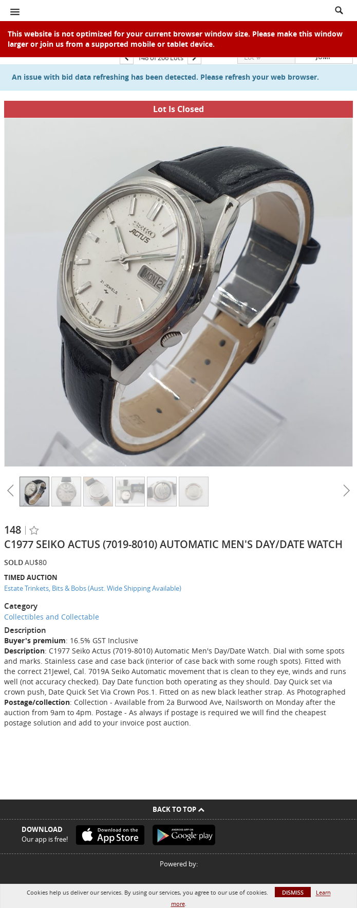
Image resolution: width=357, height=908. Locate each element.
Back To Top (178, 809)
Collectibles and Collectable (51, 617)
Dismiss (293, 892)
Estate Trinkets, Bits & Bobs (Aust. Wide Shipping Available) (92, 588)
